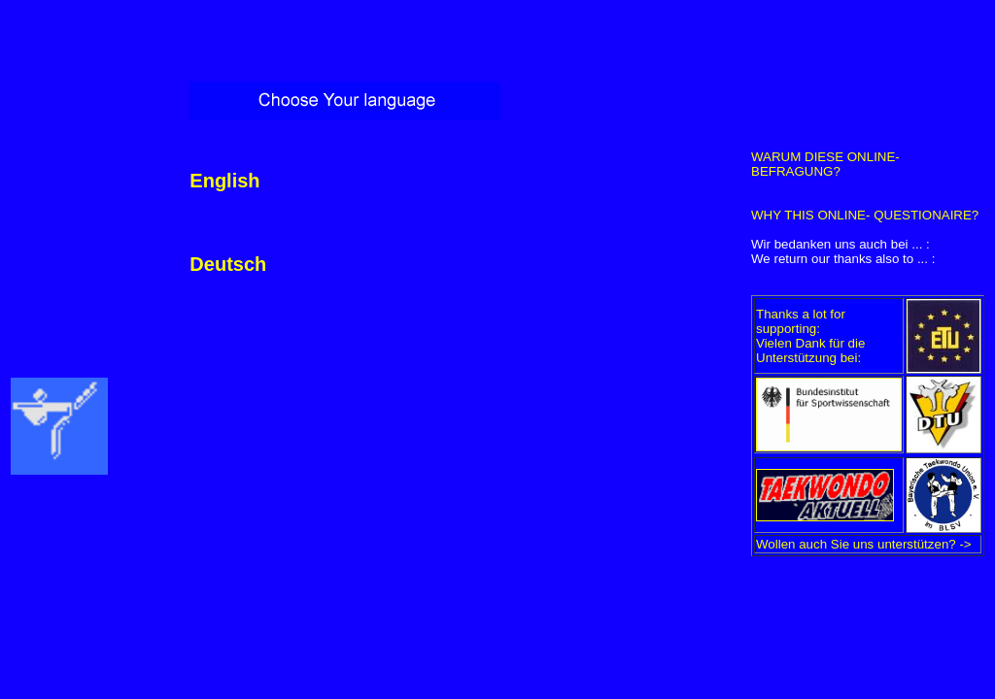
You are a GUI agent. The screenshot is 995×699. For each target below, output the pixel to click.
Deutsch (227, 264)
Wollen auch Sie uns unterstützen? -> (864, 544)
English (224, 180)
